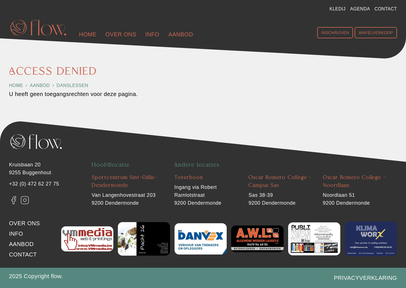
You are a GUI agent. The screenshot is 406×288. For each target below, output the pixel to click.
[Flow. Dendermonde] (38, 27)
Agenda (360, 8)
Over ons (120, 34)
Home (87, 34)
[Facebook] (13, 200)
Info (152, 34)
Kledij (338, 8)
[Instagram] (24, 200)
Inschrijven (335, 32)
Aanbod (180, 34)
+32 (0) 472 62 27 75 (34, 184)
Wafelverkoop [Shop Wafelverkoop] (376, 32)
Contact (385, 8)
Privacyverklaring (365, 278)
